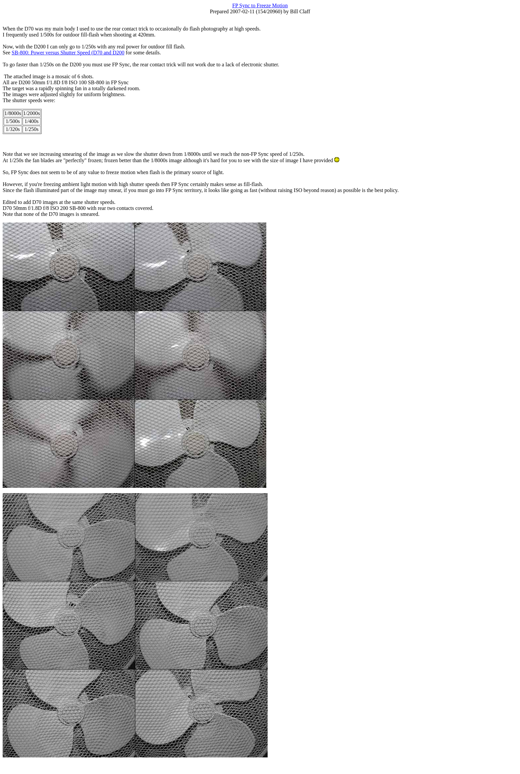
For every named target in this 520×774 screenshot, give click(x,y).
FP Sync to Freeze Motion (260, 5)
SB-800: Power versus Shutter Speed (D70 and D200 (68, 52)
